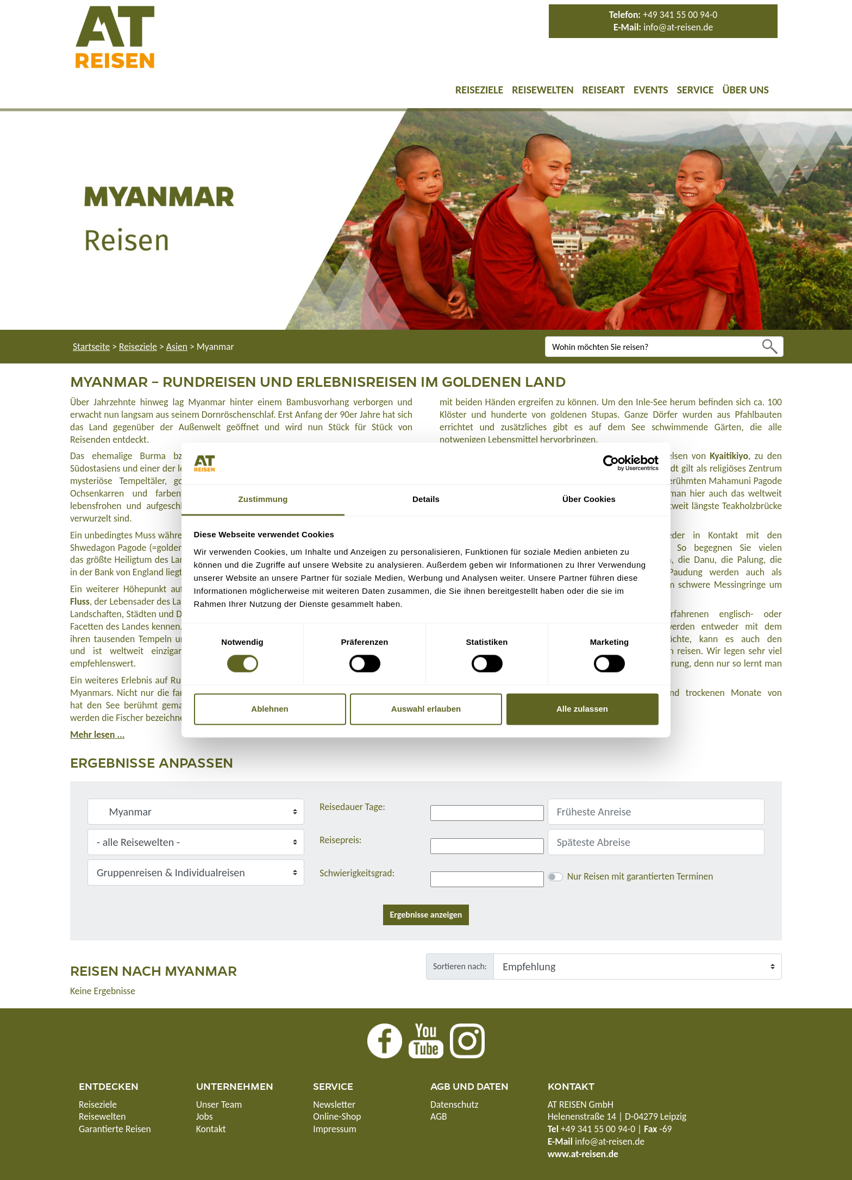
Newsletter (334, 1104)
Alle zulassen (582, 708)
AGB (438, 1116)
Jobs (204, 1116)
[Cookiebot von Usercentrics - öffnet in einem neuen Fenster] (611, 463)
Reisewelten (542, 89)
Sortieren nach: (460, 966)
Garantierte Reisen (115, 1129)
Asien (176, 347)
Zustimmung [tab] (263, 499)
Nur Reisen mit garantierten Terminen (640, 876)
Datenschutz (454, 1104)
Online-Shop (337, 1116)
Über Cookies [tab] (589, 499)
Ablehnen (269, 708)
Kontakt (211, 1129)
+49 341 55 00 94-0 (680, 15)
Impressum (334, 1129)
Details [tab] (426, 499)
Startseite (91, 347)
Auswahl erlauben (426, 708)
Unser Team (219, 1104)
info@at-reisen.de (678, 27)
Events (651, 89)
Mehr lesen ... (97, 734)
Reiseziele (479, 89)
